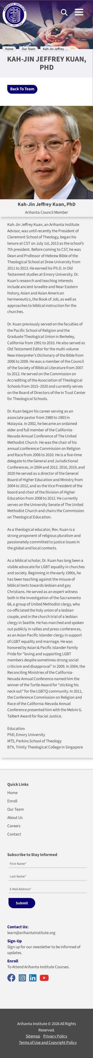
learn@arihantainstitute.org (31, 933)
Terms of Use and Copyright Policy (48, 1043)
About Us (15, 818)
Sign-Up (14, 941)
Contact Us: (17, 927)
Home (9, 49)
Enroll (12, 801)
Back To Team (22, 89)
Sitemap (33, 1036)
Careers (13, 826)
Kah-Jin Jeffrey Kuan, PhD (61, 49)
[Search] (64, 12)
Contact (14, 834)
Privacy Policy (55, 1036)
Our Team (28, 49)
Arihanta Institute (32, 1024)
